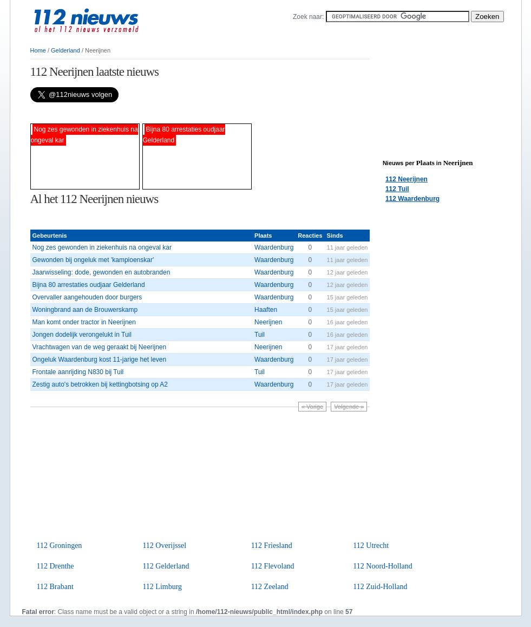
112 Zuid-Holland (380, 587)
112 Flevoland (272, 566)
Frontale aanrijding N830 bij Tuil (78, 372)
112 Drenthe (55, 566)
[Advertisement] (157, 113)
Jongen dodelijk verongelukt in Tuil (82, 334)
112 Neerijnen (406, 179)
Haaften (265, 310)
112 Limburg (162, 587)
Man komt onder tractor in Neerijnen (84, 322)
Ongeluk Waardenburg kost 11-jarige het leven (99, 359)
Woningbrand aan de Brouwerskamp (85, 310)
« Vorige (312, 406)
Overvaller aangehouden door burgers (87, 297)
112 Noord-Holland (382, 566)
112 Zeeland (270, 587)
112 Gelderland (165, 566)
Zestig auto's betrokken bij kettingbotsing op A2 (100, 384)
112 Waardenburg (412, 199)
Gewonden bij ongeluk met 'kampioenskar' (93, 260)
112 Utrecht (371, 545)
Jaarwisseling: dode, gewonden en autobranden (101, 272)
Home (38, 50)
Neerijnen (268, 322)
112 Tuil (397, 189)
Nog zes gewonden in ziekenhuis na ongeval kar (102, 247)
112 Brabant (55, 587)
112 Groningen (59, 545)
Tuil (259, 334)
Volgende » (349, 406)
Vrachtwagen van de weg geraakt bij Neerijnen (99, 347)
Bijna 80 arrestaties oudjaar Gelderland (88, 285)
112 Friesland (271, 545)
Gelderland (65, 50)
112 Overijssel (164, 545)
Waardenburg (273, 247)
